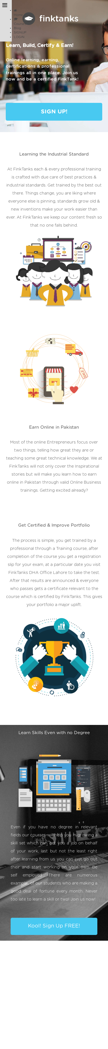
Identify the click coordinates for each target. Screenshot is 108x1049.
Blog (17, 28)
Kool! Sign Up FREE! (54, 926)
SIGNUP (20, 32)
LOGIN (19, 37)
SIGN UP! (54, 112)
